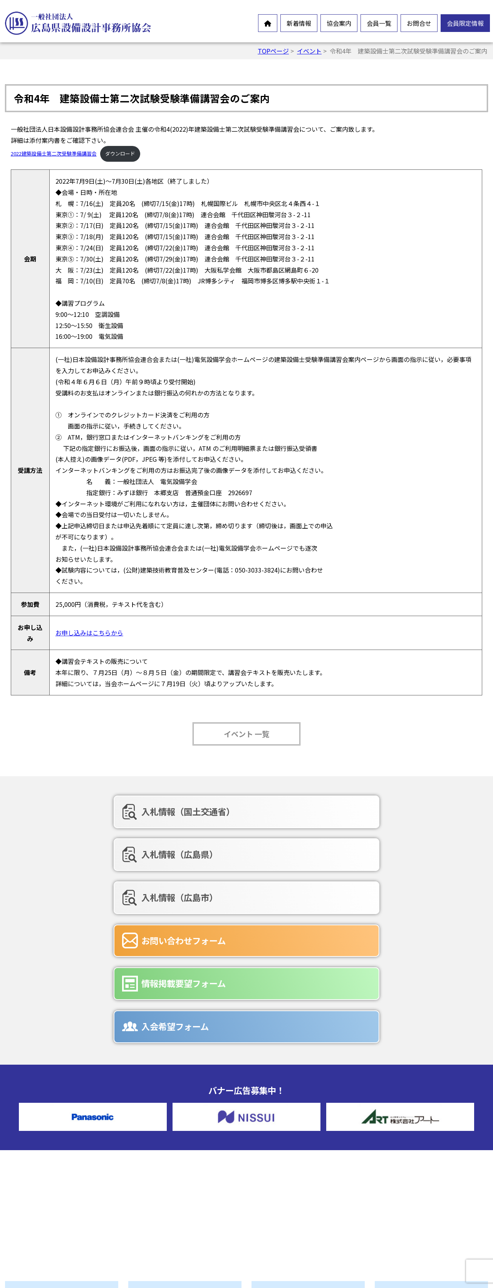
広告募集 (281, 1219)
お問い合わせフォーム (87, 852)
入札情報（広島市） (394, 811)
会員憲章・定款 (167, 1153)
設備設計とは (164, 1129)
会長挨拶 (158, 1141)
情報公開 (158, 1166)
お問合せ (419, 23)
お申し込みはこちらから (89, 632)
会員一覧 (379, 23)
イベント (309, 50)
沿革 (152, 1178)
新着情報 (299, 23)
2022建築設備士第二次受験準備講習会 (54, 153)
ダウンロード (120, 153)
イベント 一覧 (246, 734)
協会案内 (339, 23)
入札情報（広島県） (238, 811)
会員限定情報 (465, 23)
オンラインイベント (50, 1162)
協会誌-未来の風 (168, 1203)
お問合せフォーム (293, 1182)
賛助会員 (281, 1141)
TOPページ (273, 50)
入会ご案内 (161, 1215)
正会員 (278, 1129)
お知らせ (34, 1149)
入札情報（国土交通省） (91, 811)
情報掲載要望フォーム (242, 852)
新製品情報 (37, 1174)
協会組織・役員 (167, 1190)
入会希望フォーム (389, 852)
